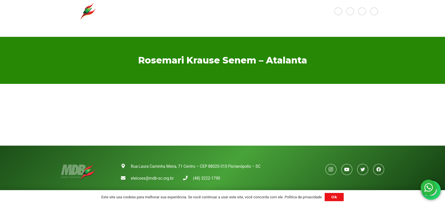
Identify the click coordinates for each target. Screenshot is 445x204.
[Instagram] (338, 11)
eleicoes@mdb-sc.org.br (152, 178)
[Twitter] (362, 11)
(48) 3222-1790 (206, 178)
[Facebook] (374, 11)
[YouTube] (350, 11)
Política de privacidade (303, 197)
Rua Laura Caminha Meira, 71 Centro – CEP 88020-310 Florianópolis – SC (196, 166)
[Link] (78, 11)
